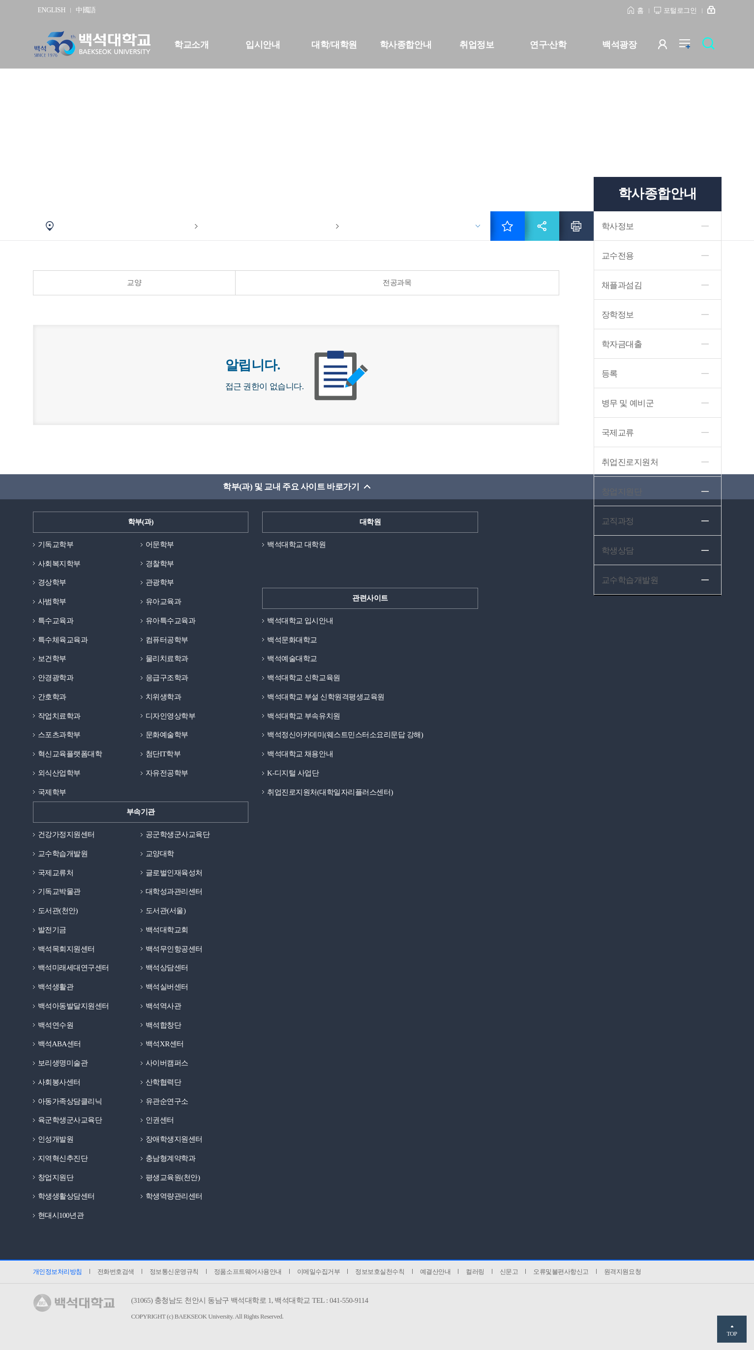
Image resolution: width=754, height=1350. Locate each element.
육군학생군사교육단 (70, 1120)
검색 (711, 46)
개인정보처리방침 (57, 1271)
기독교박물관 (59, 891)
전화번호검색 (115, 1271)
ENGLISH (52, 10)
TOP (731, 1333)
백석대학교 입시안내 (300, 621)
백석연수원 (56, 1025)
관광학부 (160, 582)
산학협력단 (163, 1082)
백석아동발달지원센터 (73, 1006)
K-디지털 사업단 (293, 773)
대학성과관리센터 (174, 891)
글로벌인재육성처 (174, 873)
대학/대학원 (334, 45)
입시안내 (262, 45)
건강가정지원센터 (66, 834)
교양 (134, 283)
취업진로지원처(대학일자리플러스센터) (330, 792)
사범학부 (52, 601)
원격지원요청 (622, 1271)
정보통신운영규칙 (174, 1271)
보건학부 (52, 658)
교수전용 (618, 255)
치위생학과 (163, 697)
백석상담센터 (167, 968)
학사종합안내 (405, 45)
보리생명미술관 (63, 1063)
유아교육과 (163, 601)
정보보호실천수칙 (379, 1271)
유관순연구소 (167, 1101)
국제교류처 (56, 873)
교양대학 (160, 854)
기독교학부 (56, 544)
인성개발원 (56, 1139)
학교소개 (191, 45)
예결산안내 (435, 1271)
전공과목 (397, 283)
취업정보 (476, 45)
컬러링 (475, 1271)
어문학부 (160, 544)
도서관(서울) (166, 911)
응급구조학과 (167, 678)
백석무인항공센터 (174, 949)
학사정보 (618, 226)
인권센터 (160, 1120)
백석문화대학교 (292, 640)
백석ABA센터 (59, 1044)
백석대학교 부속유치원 (303, 716)
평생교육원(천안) (173, 1177)
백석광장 (619, 45)
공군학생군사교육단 (178, 834)
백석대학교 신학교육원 (303, 678)
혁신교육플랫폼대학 (70, 754)
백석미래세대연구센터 (73, 968)
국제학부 (52, 792)
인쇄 (576, 226)
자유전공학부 (167, 773)
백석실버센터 (167, 987)
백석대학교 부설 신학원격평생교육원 (326, 697)
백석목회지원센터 (66, 949)
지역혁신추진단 (63, 1158)
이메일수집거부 (318, 1271)
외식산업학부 (59, 773)
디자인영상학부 (171, 716)
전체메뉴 (689, 46)
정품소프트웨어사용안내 (248, 1271)
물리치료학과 (167, 658)
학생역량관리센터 (174, 1196)
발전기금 (52, 930)
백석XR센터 (165, 1044)
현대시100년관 (61, 1215)
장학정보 (618, 314)
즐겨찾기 (507, 226)
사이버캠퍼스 (167, 1063)
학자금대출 (622, 344)
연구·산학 (548, 45)
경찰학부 (160, 564)
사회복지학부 (59, 564)
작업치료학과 (59, 716)
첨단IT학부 (163, 754)
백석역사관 (163, 1006)
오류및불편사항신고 (561, 1271)
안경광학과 (56, 678)
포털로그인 (680, 10)
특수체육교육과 (63, 640)
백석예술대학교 (292, 658)
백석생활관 (56, 987)
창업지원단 (622, 491)
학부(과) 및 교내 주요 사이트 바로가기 (291, 486)
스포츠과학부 (59, 735)
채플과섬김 (622, 285)
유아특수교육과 (171, 621)
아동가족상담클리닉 (70, 1101)
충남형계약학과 (171, 1158)
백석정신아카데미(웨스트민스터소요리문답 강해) (345, 735)
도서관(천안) (58, 911)
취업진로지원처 (630, 462)
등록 (610, 373)
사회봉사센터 (59, 1082)
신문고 (509, 1271)
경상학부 (52, 582)
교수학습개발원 (63, 854)
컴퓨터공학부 (167, 640)
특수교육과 (56, 621)
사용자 (668, 46)
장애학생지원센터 (174, 1139)
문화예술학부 (167, 735)
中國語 (86, 10)
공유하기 (542, 226)
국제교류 (618, 432)
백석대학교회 (167, 930)
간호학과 (52, 697)
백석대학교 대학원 (296, 544)
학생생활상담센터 (66, 1196)
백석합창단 (163, 1025)
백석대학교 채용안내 (300, 754)
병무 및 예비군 (628, 403)
